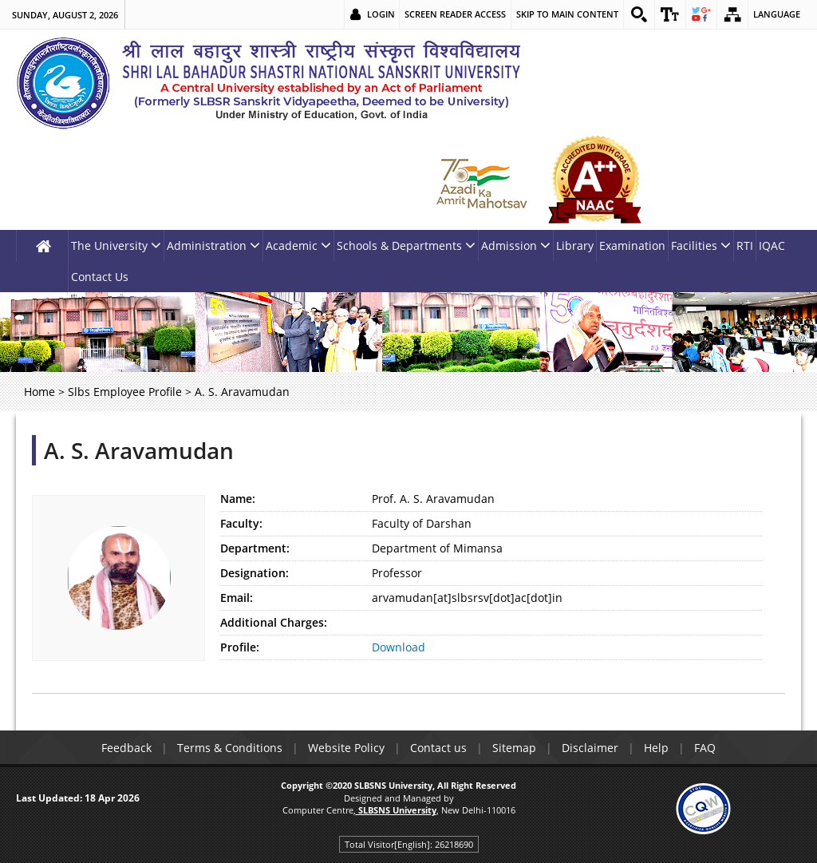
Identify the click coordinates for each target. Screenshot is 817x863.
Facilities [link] (701, 245)
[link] (639, 14)
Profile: (239, 647)
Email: (236, 597)
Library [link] (575, 245)
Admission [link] (516, 245)
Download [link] (398, 647)
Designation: (254, 572)
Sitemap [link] (514, 747)
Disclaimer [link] (590, 747)
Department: (255, 548)
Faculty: (241, 523)
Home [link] (39, 391)
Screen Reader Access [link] (455, 14)
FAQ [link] (705, 747)
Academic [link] (298, 245)
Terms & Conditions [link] (229, 747)
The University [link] (116, 245)
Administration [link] (213, 245)
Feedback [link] (126, 747)
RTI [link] (744, 245)
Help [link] (656, 747)
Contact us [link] (438, 747)
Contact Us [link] (99, 276)
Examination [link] (632, 245)
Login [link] (381, 14)
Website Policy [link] (346, 747)
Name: (237, 498)
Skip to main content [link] (567, 14)
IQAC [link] (772, 245)
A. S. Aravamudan (139, 450)
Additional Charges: (273, 622)
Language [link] (776, 14)
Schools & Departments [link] (406, 245)
